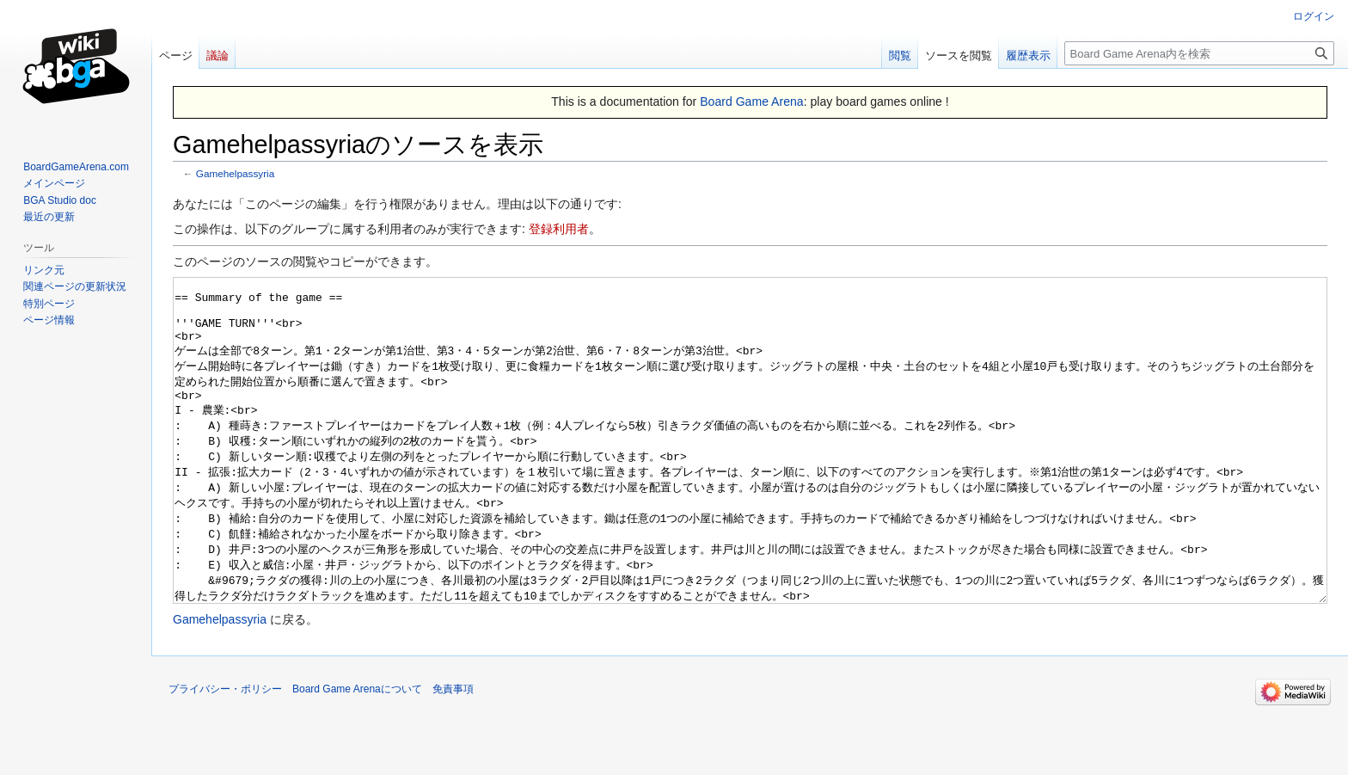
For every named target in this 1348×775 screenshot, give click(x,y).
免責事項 (453, 753)
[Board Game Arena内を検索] (1199, 53)
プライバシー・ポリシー (225, 753)
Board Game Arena (752, 101)
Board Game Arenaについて (357, 753)
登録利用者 (559, 229)
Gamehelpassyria (235, 173)
